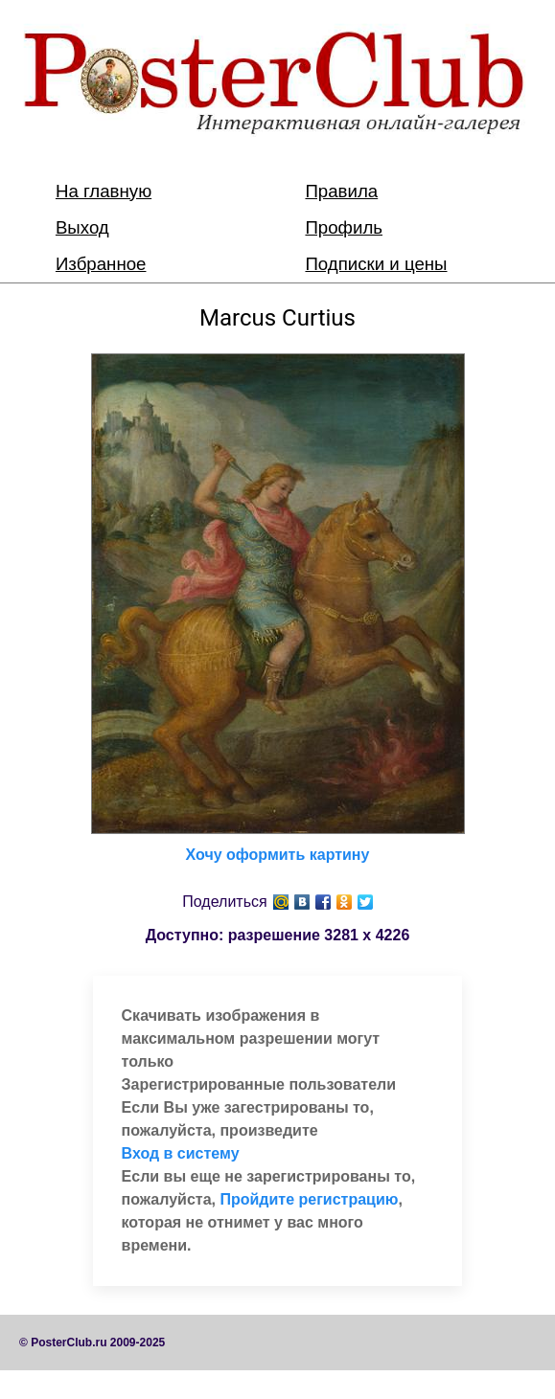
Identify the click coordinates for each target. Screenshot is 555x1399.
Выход (82, 227)
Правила (341, 191)
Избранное (101, 264)
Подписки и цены (376, 264)
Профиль (343, 227)
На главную (103, 191)
